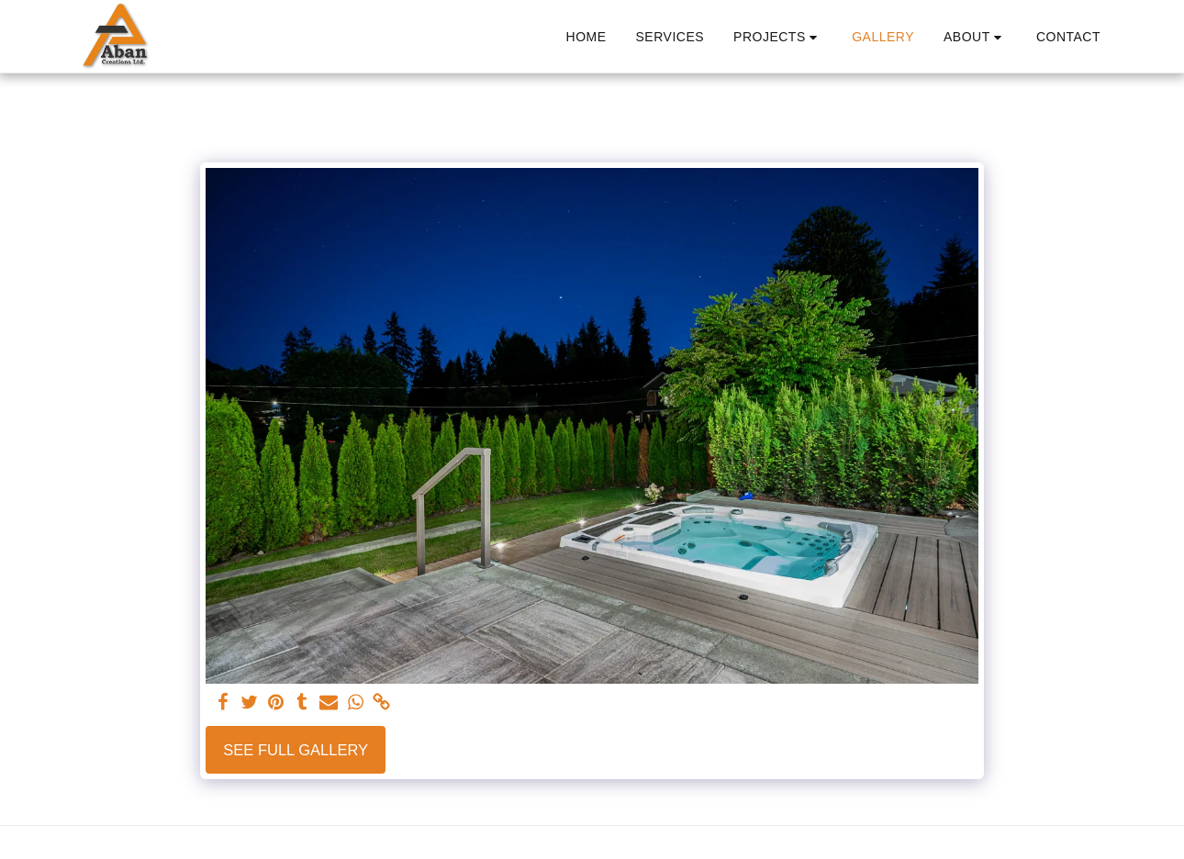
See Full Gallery (295, 750)
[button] (778, 37)
